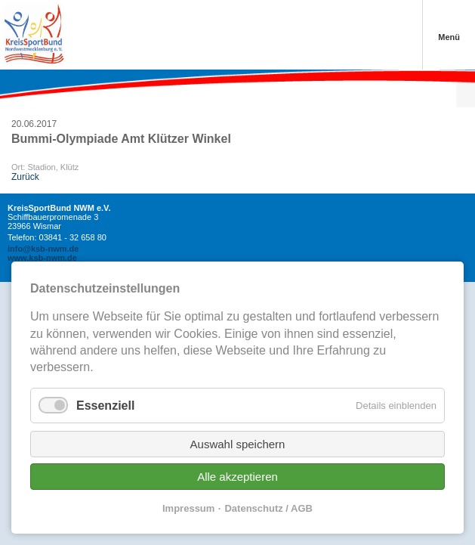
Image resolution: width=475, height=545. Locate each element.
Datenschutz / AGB (268, 508)
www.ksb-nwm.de (42, 257)
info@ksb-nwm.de (43, 248)
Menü (449, 37)
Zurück (25, 177)
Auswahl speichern (237, 444)
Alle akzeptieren (237, 476)
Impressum (188, 508)
